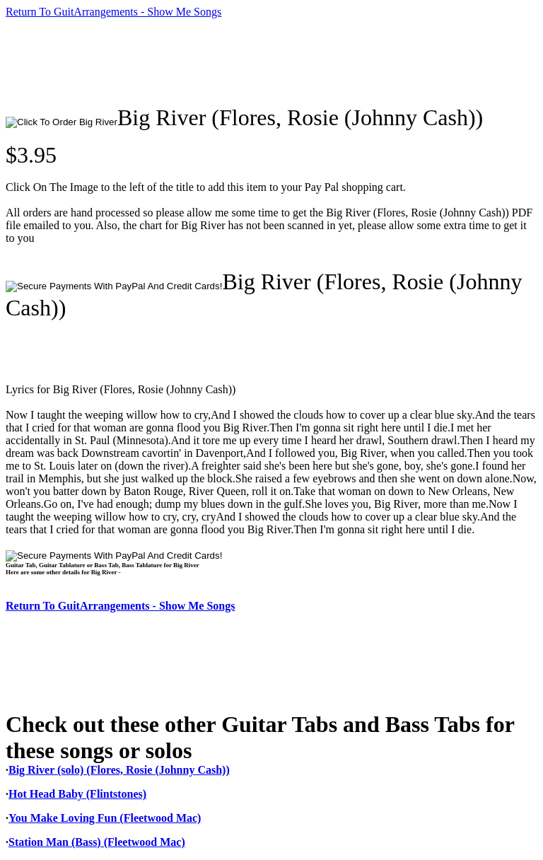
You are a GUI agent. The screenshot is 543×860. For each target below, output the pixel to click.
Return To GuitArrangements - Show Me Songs (113, 12)
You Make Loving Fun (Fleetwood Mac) (104, 818)
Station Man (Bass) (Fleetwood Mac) (96, 842)
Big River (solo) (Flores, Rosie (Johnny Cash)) (119, 770)
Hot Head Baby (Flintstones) (77, 794)
